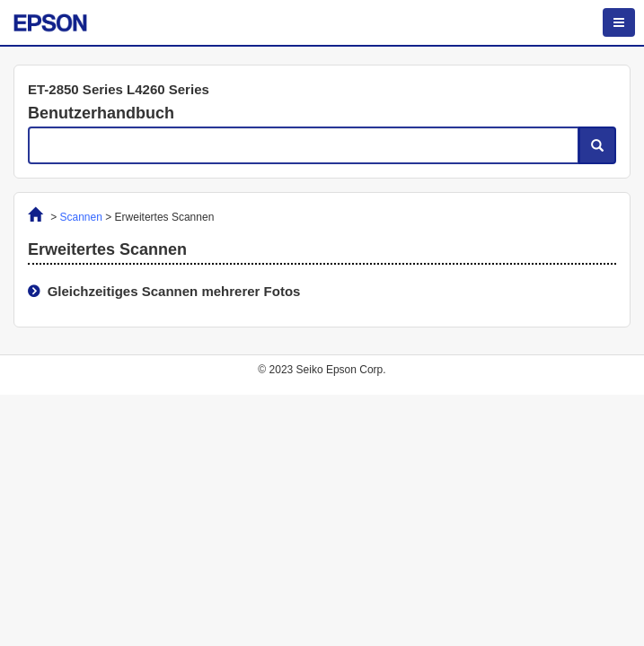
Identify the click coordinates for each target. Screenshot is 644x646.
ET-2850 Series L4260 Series (118, 89)
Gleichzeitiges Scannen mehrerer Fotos (174, 291)
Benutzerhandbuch (101, 113)
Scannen (81, 217)
